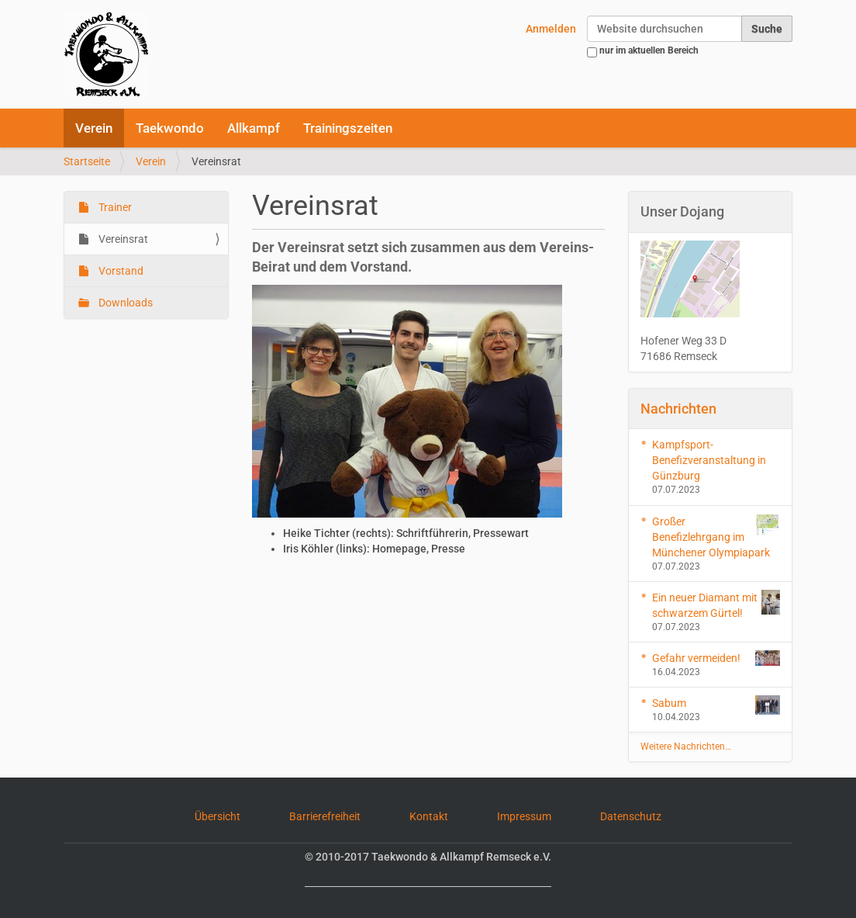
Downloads (124, 302)
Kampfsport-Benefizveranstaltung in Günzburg (709, 460)
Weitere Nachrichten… (685, 746)
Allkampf (253, 128)
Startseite (87, 161)
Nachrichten (678, 408)
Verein (93, 128)
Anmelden (551, 29)
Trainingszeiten (347, 128)
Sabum (716, 705)
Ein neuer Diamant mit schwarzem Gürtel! (716, 604)
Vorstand (119, 271)
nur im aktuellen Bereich (649, 50)
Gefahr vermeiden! (716, 658)
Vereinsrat (122, 239)
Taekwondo (170, 128)
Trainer (114, 207)
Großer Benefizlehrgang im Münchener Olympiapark (716, 536)
